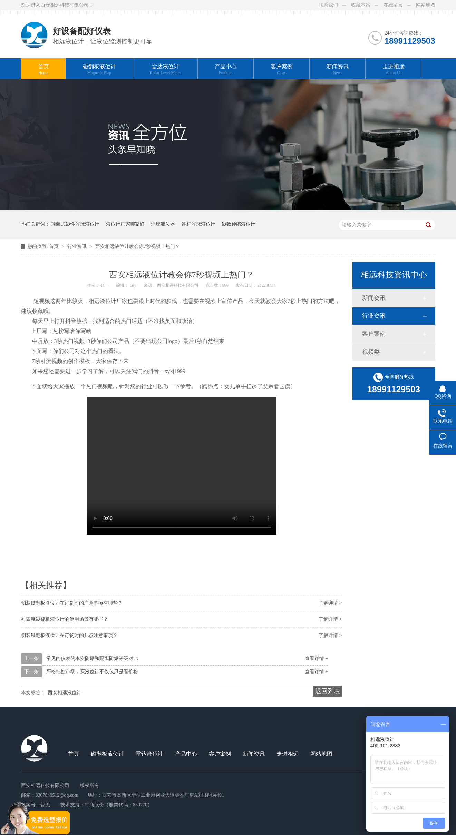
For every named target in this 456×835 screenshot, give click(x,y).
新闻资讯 (338, 69)
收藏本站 (360, 5)
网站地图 (425, 5)
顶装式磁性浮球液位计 (75, 224)
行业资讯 (77, 246)
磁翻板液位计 (99, 69)
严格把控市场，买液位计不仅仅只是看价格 (92, 671)
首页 (43, 69)
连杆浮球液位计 (198, 224)
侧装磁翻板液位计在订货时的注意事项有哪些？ (72, 603)
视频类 (371, 351)
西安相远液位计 (64, 692)
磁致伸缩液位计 (238, 224)
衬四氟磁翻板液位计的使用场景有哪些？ (64, 619)
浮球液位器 (163, 224)
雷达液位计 (165, 69)
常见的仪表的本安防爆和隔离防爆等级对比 (92, 658)
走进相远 (393, 69)
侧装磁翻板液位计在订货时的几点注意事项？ (69, 635)
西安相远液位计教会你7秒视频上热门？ (137, 246)
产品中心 (226, 69)
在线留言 (393, 5)
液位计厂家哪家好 (125, 224)
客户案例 (282, 69)
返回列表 (327, 691)
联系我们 (328, 5)
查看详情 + (316, 658)
